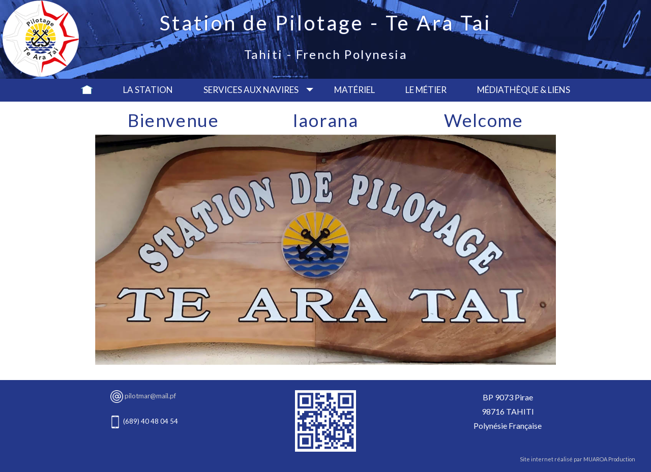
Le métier (426, 89)
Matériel (354, 89)
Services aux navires (251, 89)
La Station (148, 89)
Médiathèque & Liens (523, 89)
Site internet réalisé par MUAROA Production (577, 459)
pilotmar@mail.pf (150, 396)
